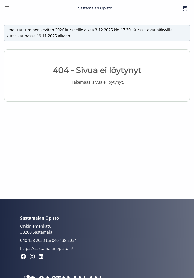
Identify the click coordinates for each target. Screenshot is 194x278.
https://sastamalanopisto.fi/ (46, 248)
